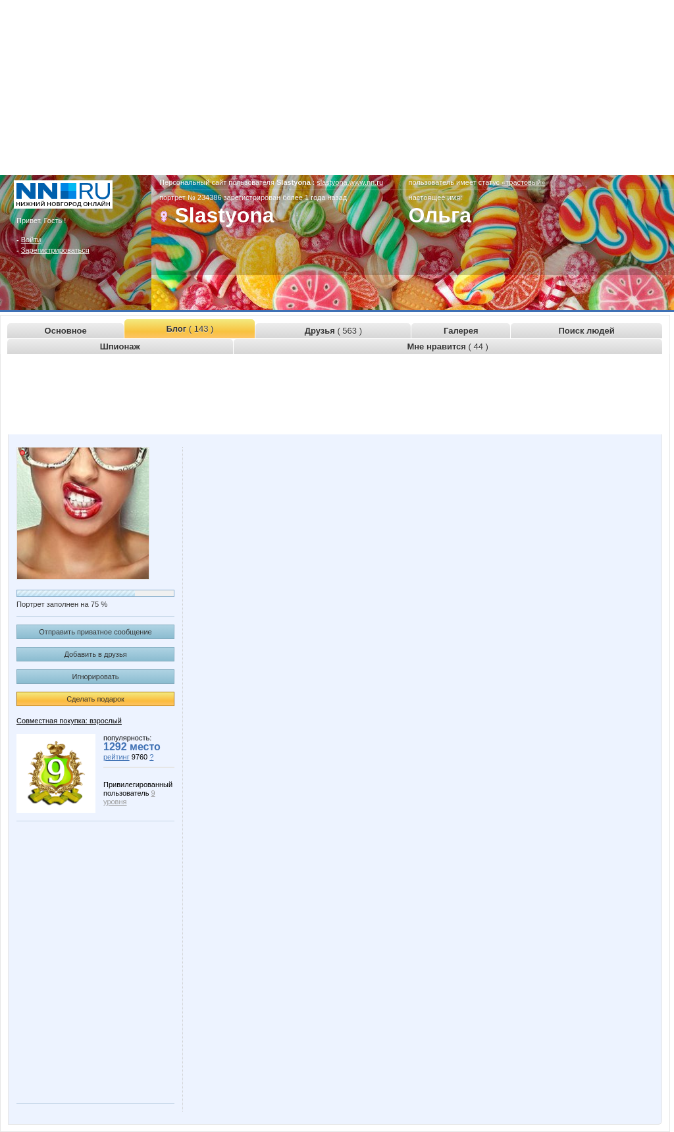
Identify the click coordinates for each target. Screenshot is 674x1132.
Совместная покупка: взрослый (69, 721)
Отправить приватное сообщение (95, 632)
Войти (31, 240)
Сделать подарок (95, 699)
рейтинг (116, 757)
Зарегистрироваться (55, 250)
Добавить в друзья (95, 654)
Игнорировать (95, 677)
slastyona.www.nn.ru (350, 182)
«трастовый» (523, 182)
